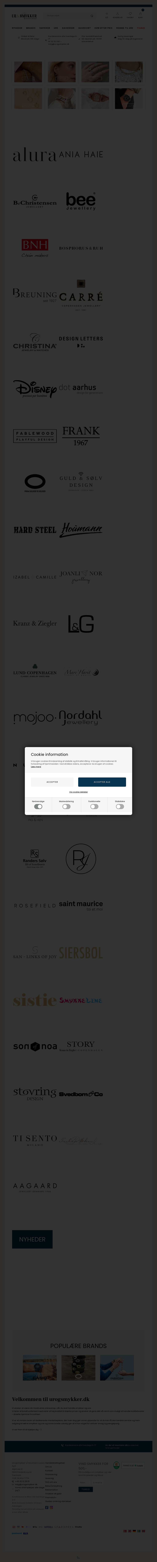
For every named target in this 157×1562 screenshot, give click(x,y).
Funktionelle (94, 804)
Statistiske (120, 804)
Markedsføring (66, 804)
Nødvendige (38, 804)
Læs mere (36, 766)
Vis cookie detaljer (78, 792)
